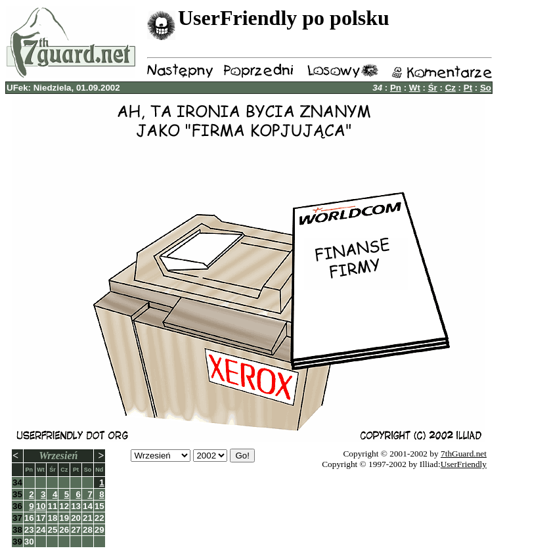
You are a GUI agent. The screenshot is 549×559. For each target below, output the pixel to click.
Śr (432, 88)
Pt (468, 88)
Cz (450, 88)
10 (41, 506)
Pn (395, 88)
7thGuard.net (464, 453)
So (485, 88)
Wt (414, 88)
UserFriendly (464, 464)
